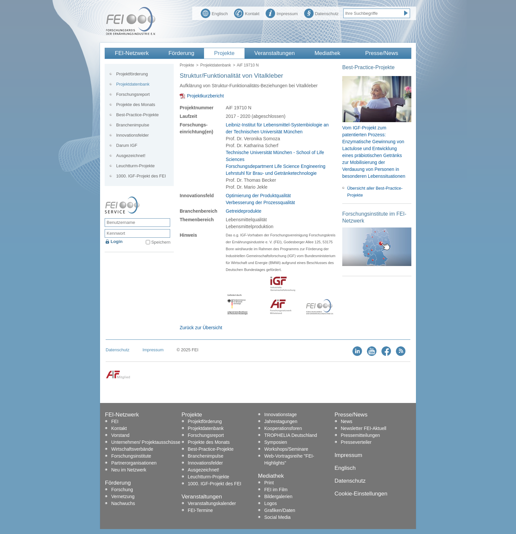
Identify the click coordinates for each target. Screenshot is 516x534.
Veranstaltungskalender (212, 503)
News (346, 421)
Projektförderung (132, 73)
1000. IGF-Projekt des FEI (141, 176)
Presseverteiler (356, 442)
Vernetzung (123, 496)
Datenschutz (321, 13)
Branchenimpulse (132, 124)
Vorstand (120, 435)
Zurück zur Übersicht (201, 327)
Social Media (277, 517)
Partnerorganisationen (134, 463)
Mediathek (327, 53)
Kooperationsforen (283, 428)
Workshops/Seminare (286, 449)
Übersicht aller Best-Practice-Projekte (374, 192)
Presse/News (381, 53)
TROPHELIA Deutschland (290, 435)
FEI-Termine (200, 510)
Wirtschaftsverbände (132, 449)
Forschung (122, 489)
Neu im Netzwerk (128, 469)
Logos (270, 503)
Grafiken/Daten (279, 510)
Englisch (214, 13)
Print (269, 482)
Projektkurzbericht (205, 95)
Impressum (281, 13)
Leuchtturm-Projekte (135, 165)
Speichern (160, 242)
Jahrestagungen (280, 421)
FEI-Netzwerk (132, 53)
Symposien (275, 442)
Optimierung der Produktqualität (258, 195)
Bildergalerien (278, 496)
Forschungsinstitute (131, 456)
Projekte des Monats (135, 104)
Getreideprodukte (243, 211)
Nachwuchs (123, 503)
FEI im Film (276, 489)
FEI (114, 421)
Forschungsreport (133, 94)
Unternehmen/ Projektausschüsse (145, 442)
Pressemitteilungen (360, 435)
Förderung (181, 53)
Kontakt (246, 13)
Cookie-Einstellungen (361, 494)
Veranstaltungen (274, 53)
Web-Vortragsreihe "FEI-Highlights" (289, 459)
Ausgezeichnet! (130, 155)
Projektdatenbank (215, 65)
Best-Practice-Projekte (137, 114)
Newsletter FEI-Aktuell (363, 428)
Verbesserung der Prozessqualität (260, 202)
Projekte (224, 53)
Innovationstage (280, 414)
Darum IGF (126, 145)
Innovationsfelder (132, 135)
